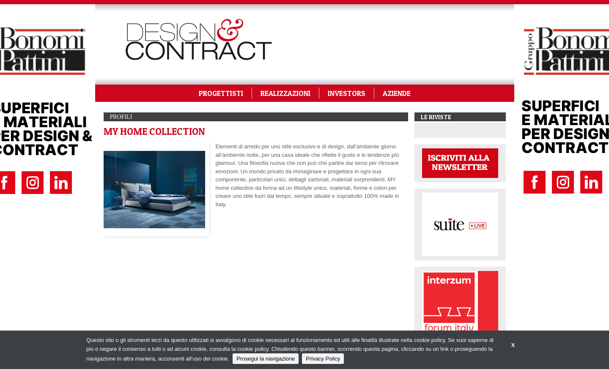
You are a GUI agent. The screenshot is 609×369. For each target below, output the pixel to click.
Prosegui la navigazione (265, 358)
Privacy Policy (323, 358)
